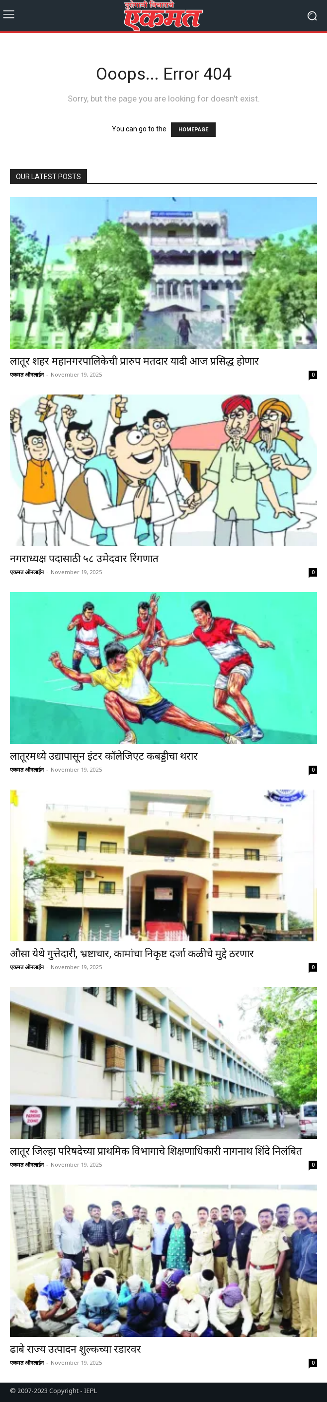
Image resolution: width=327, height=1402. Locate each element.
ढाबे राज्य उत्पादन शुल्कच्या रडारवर (78, 1349)
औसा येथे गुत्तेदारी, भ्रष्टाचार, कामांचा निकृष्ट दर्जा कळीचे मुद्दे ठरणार (133, 954)
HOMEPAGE (193, 129)
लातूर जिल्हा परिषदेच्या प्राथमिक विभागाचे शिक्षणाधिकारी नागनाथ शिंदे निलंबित (156, 1151)
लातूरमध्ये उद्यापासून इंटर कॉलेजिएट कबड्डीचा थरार (105, 756)
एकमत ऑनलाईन (27, 374)
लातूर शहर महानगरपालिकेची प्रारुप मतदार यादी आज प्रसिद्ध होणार (135, 361)
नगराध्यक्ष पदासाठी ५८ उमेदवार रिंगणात (85, 559)
